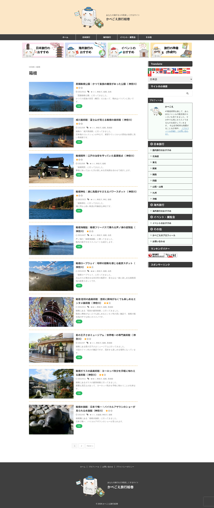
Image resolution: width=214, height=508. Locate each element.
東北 (154, 162)
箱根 (105, 92)
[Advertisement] (170, 313)
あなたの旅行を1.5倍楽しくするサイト (123, 482)
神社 (105, 199)
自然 (109, 92)
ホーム (65, 37)
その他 (149, 37)
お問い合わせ (158, 241)
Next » (90, 446)
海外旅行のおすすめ (161, 210)
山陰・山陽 (157, 186)
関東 (154, 168)
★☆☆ (93, 92)
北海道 (155, 156)
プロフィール (94, 467)
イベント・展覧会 (128, 37)
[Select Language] (170, 79)
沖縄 (154, 198)
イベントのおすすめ (161, 223)
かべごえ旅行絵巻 (118, 19)
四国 (154, 180)
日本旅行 (86, 37)
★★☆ (93, 271)
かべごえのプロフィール (163, 235)
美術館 (109, 128)
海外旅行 (107, 37)
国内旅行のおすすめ (161, 150)
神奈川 (99, 92)
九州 (154, 192)
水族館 (98, 415)
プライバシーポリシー (125, 467)
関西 (154, 174)
